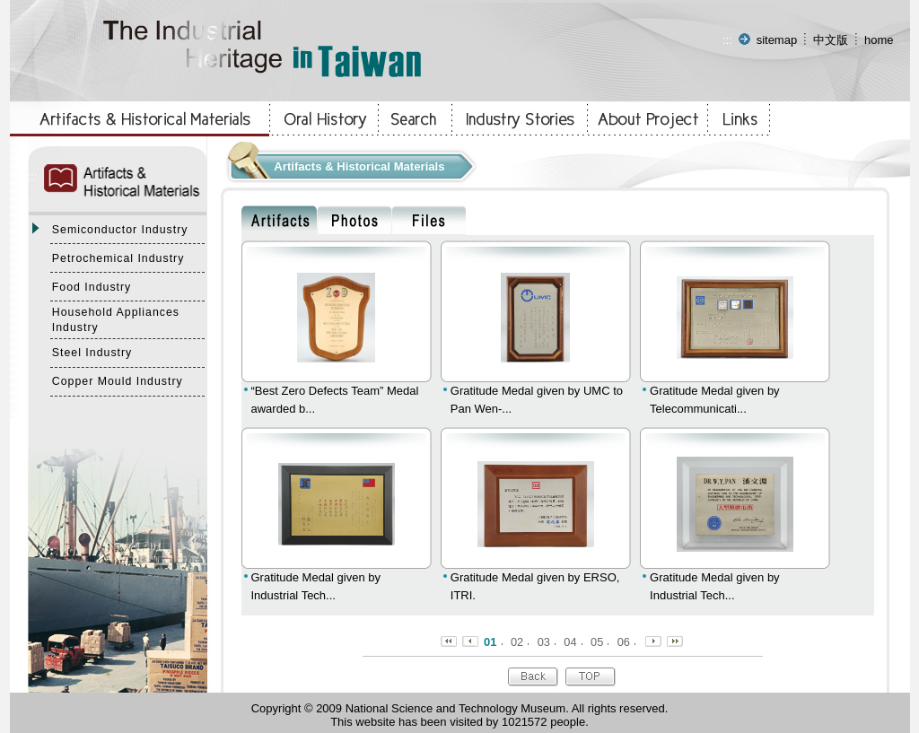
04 (570, 642)
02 (517, 642)
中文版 (830, 40)
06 (623, 642)
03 (544, 642)
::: (727, 40)
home (879, 40)
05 (597, 642)
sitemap (777, 40)
